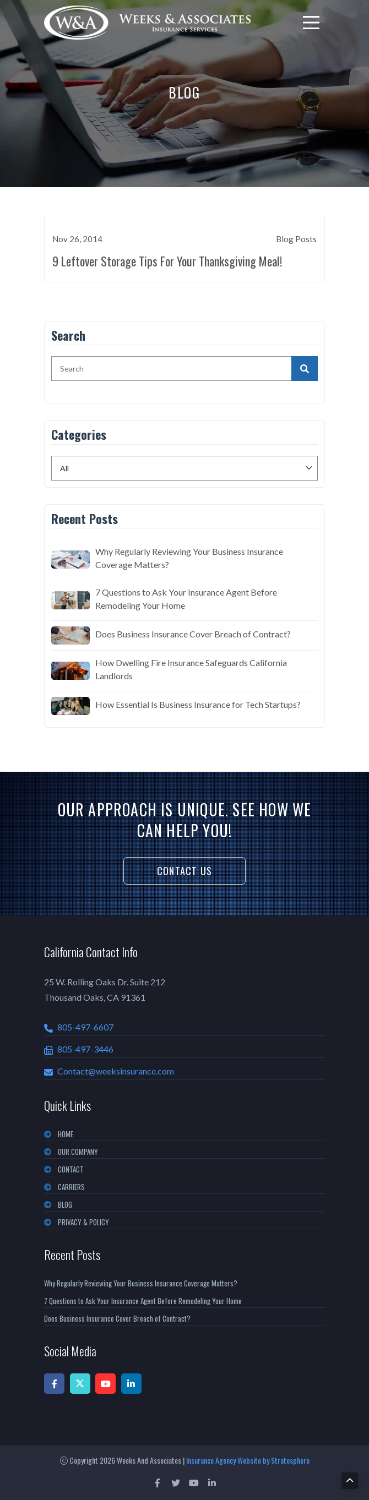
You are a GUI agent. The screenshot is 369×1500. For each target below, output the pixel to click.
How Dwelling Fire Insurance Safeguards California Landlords (191, 669)
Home (65, 1133)
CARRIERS (71, 1186)
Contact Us (184, 871)
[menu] (311, 22)
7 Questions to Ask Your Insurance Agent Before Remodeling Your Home (186, 598)
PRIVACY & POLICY (83, 1222)
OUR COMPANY (78, 1151)
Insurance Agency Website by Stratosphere (248, 1460)
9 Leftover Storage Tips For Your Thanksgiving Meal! (167, 261)
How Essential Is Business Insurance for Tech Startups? (198, 704)
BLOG (65, 1204)
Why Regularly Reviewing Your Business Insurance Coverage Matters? (189, 558)
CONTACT (71, 1169)
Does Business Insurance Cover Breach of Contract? (193, 634)
